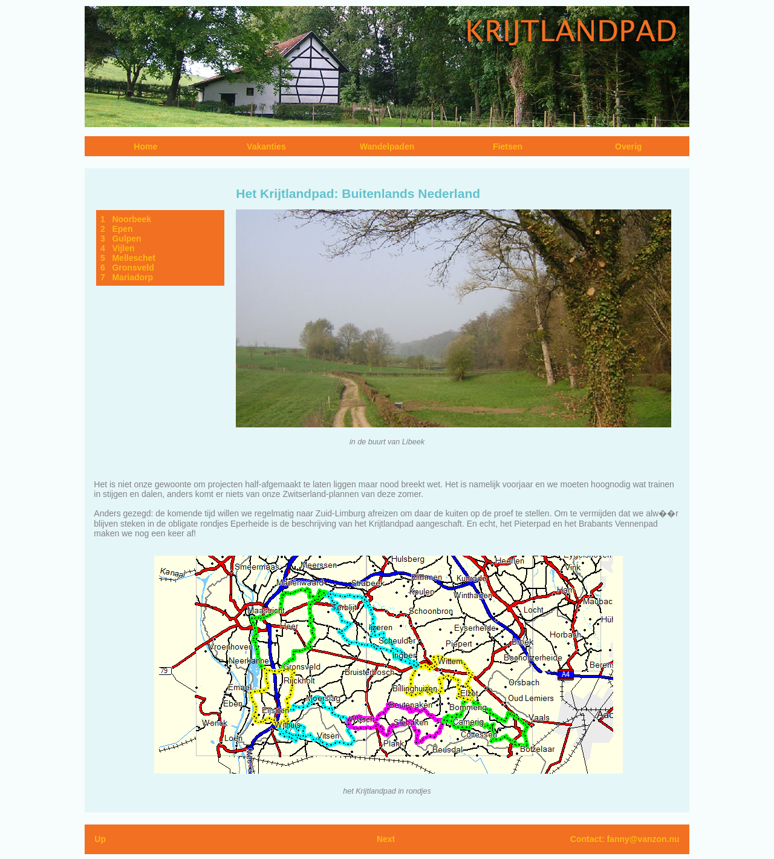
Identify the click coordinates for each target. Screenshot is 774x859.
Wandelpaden (387, 146)
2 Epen (116, 229)
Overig (628, 146)
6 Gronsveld (127, 267)
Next (386, 839)
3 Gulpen (120, 238)
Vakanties (266, 146)
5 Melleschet (127, 258)
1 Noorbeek (125, 219)
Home (145, 146)
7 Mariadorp (126, 277)
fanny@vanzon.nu (643, 839)
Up (100, 839)
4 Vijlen (117, 248)
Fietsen (507, 146)
